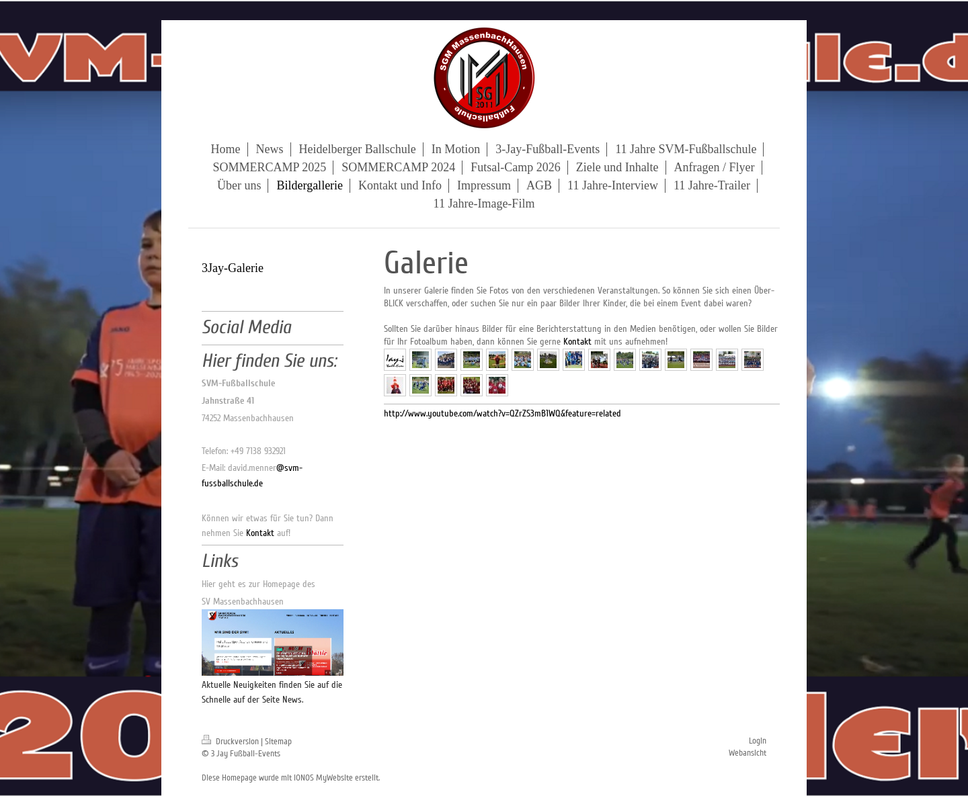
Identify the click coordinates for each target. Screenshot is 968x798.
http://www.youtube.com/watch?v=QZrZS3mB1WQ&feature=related (502, 413)
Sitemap (278, 741)
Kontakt (577, 341)
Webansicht (747, 753)
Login (757, 741)
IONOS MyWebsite (323, 777)
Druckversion (231, 741)
